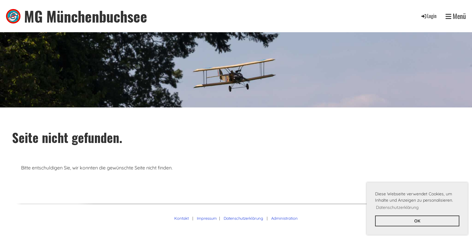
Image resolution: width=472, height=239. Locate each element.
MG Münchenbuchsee (85, 16)
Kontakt (181, 218)
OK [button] (417, 221)
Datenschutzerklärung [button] (397, 207)
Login (428, 16)
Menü (456, 16)
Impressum (207, 218)
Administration (284, 218)
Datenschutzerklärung (243, 218)
